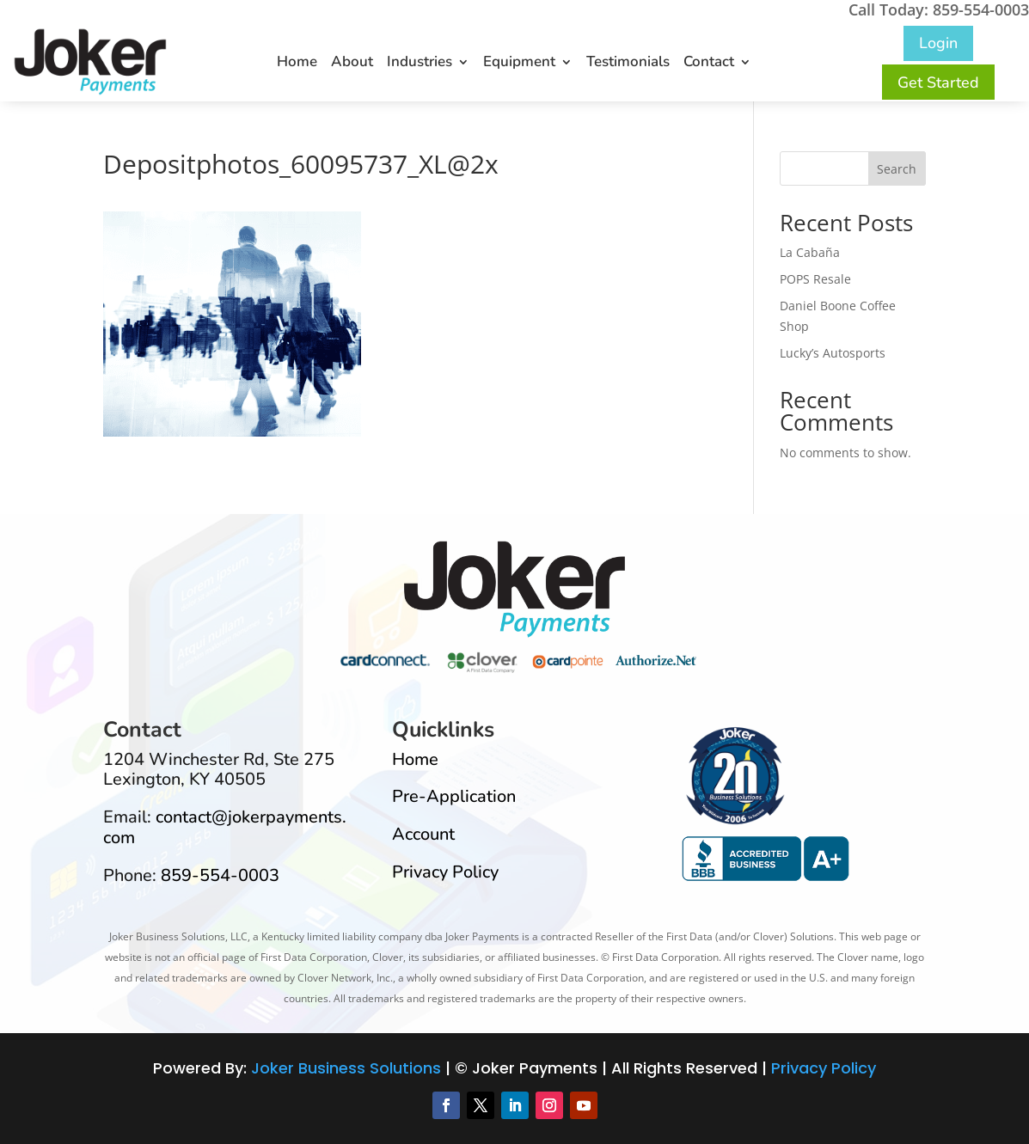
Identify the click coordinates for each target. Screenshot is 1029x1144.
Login (938, 43)
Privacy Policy (445, 872)
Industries (419, 63)
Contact (708, 63)
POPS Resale (815, 279)
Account (423, 834)
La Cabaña (810, 252)
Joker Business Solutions (346, 1068)
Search (896, 169)
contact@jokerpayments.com (224, 827)
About (352, 63)
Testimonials (628, 63)
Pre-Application (454, 796)
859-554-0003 (220, 875)
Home (297, 63)
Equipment (519, 63)
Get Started (938, 82)
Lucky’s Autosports (832, 353)
